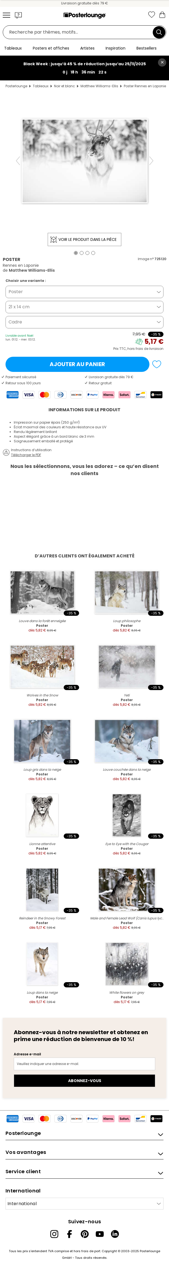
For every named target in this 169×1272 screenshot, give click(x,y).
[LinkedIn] (115, 1234)
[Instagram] (54, 1234)
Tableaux (41, 86)
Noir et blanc (64, 86)
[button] (18, 15)
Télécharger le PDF (26, 455)
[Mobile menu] (6, 15)
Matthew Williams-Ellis (99, 86)
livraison (156, 348)
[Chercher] (159, 32)
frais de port (90, 1251)
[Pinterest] (85, 1234)
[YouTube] (100, 1234)
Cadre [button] (15, 322)
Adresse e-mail (27, 1054)
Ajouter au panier (77, 364)
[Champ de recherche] (79, 32)
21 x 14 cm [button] (19, 307)
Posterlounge (16, 86)
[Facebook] (69, 1234)
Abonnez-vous (84, 1080)
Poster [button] (16, 291)
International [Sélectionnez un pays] (22, 1203)
